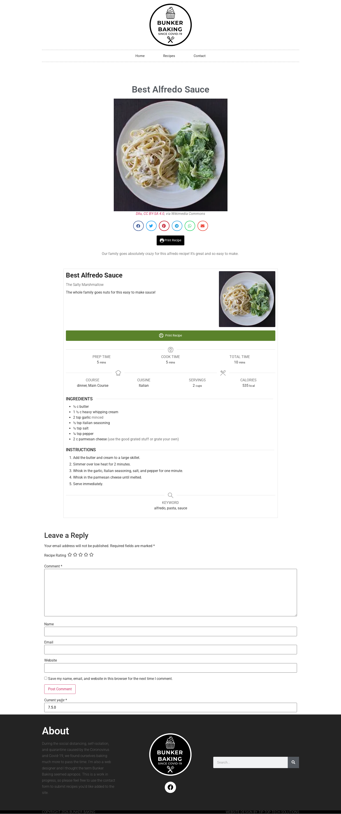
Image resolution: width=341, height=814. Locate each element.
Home (140, 56)
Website (50, 660)
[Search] (293, 762)
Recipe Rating (55, 555)
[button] (138, 226)
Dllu (139, 213)
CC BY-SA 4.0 (154, 213)
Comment (53, 566)
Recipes (169, 56)
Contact (200, 56)
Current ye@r (55, 700)
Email (48, 642)
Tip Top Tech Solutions (278, 812)
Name (49, 624)
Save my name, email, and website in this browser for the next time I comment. (110, 679)
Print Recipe (170, 240)
